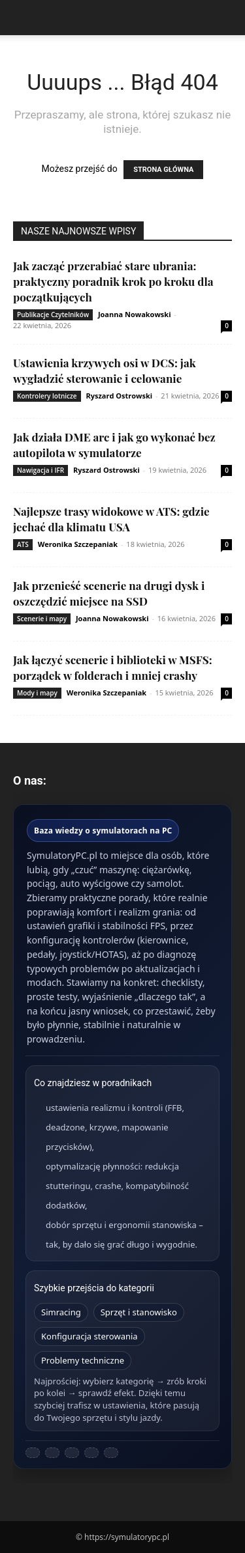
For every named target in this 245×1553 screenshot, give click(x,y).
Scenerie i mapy (42, 618)
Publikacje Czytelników (53, 314)
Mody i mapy (37, 692)
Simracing (61, 1312)
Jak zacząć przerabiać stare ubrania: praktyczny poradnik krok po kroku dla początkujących (113, 281)
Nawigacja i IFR (40, 470)
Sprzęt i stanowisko (139, 1312)
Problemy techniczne (82, 1360)
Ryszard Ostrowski (119, 395)
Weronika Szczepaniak (78, 544)
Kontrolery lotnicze (47, 395)
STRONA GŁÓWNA (163, 169)
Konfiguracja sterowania (89, 1336)
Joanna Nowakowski (134, 314)
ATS (23, 544)
